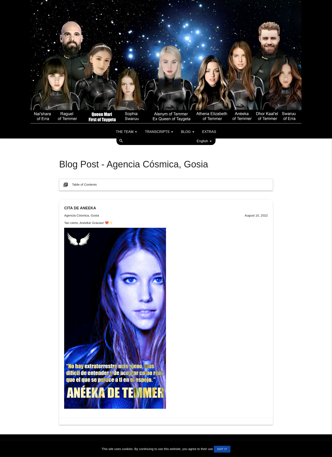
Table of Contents (79, 184)
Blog (188, 131)
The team (127, 131)
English (205, 141)
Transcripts (159, 131)
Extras (209, 132)
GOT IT (222, 449)
